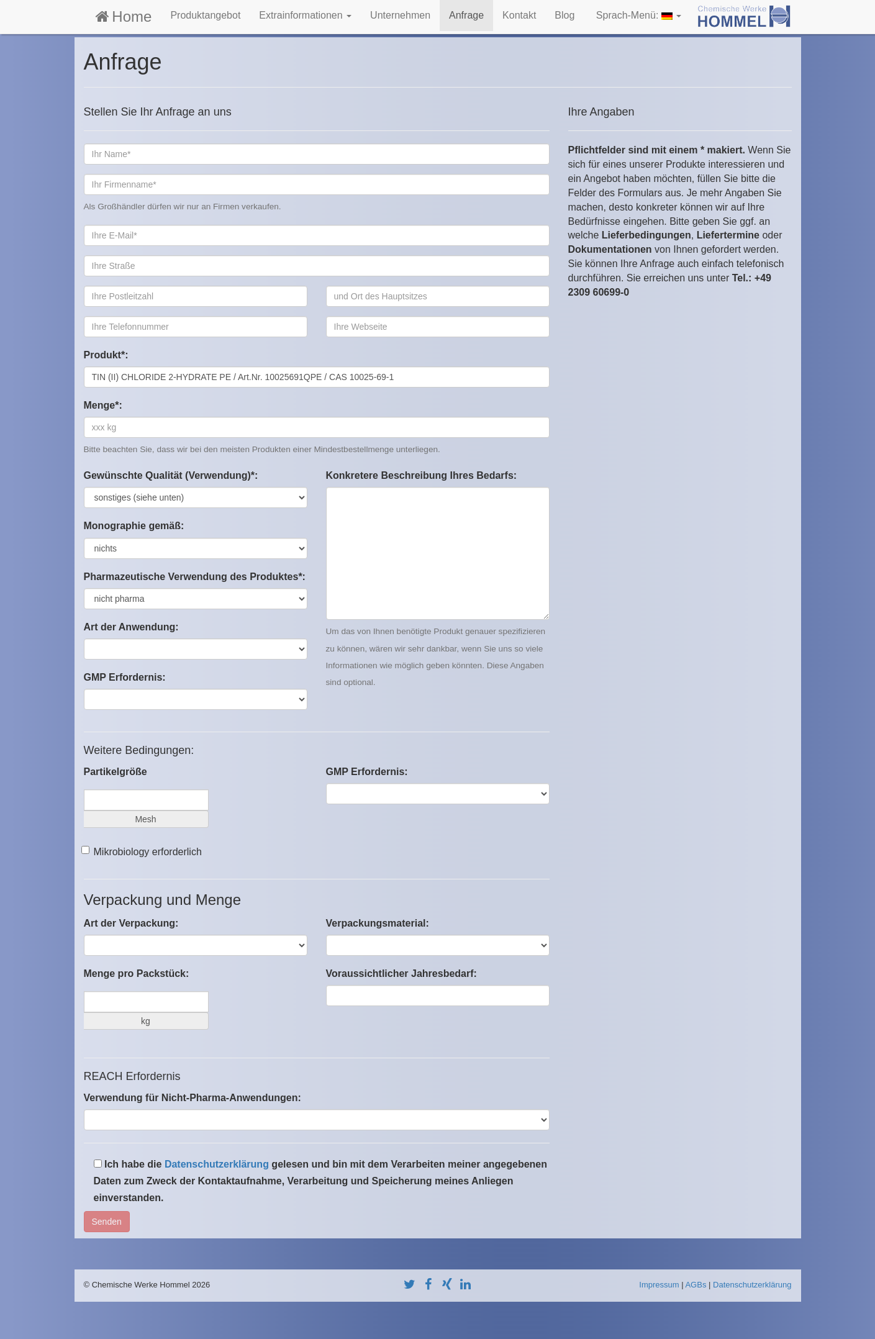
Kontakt (519, 15)
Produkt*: (106, 355)
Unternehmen (400, 15)
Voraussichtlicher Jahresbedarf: (401, 973)
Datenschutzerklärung (217, 1164)
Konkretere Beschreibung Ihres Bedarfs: (421, 475)
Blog (564, 15)
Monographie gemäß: (134, 525)
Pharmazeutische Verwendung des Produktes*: (195, 576)
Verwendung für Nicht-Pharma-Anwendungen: (192, 1097)
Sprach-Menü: (637, 15)
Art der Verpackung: (131, 923)
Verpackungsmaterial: (377, 923)
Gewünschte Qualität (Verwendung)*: (171, 475)
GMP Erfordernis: (125, 677)
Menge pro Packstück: (136, 973)
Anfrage (466, 15)
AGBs (695, 1284)
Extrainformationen (305, 15)
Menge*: (103, 405)
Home (122, 16)
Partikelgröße (115, 771)
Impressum (659, 1284)
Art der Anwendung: (131, 627)
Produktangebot (205, 15)
